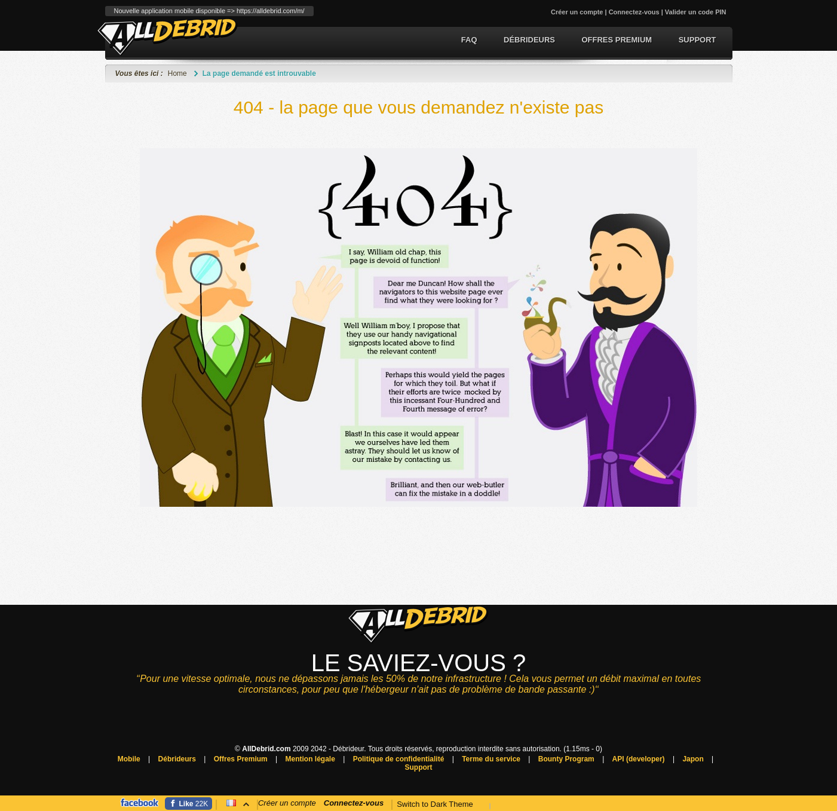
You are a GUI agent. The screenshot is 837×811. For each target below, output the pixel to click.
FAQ (469, 39)
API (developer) (638, 759)
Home (177, 73)
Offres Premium (616, 39)
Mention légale (310, 759)
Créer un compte (577, 12)
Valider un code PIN (695, 12)
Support (697, 39)
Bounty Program (566, 759)
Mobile (129, 759)
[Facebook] (189, 803)
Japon (692, 759)
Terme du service (491, 759)
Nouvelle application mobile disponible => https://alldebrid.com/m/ (209, 10)
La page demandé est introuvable (259, 73)
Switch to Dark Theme (435, 804)
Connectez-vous (634, 12)
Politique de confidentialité (398, 759)
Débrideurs (529, 39)
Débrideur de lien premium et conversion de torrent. (167, 36)
